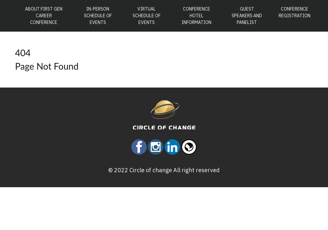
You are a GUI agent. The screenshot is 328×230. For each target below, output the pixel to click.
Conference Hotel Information (196, 15)
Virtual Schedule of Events (146, 15)
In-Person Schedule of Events (98, 15)
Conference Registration (294, 12)
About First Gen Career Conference (46, 15)
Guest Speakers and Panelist (247, 15)
